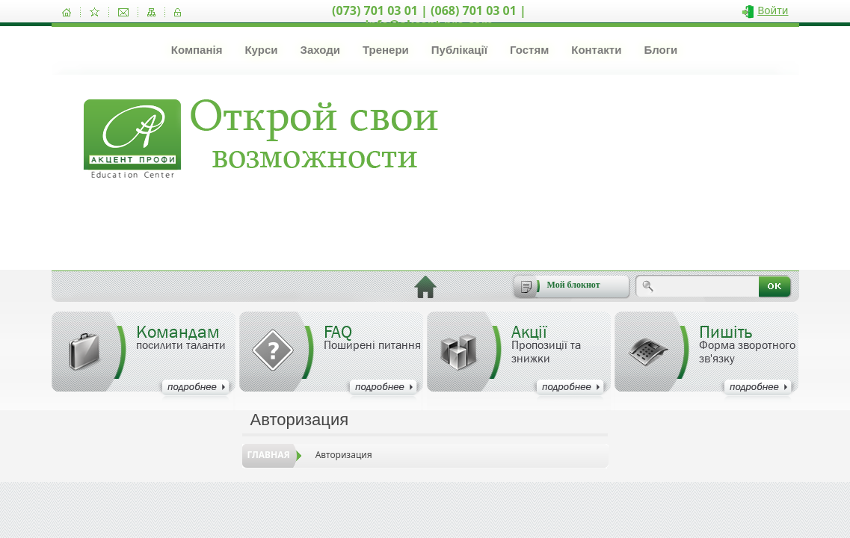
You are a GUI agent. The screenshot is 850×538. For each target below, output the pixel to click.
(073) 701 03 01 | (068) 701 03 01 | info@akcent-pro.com (429, 17)
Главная (268, 454)
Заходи (319, 49)
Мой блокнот (573, 284)
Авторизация (343, 454)
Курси (260, 49)
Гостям (529, 49)
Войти (772, 10)
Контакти (596, 49)
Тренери (386, 49)
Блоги (660, 49)
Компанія (197, 49)
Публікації (459, 49)
